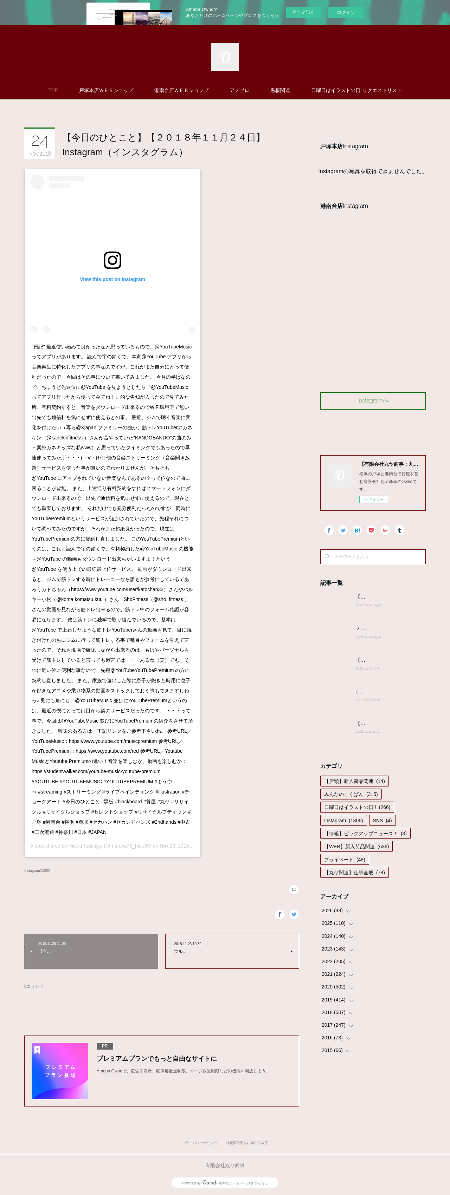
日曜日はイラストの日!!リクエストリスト (356, 90)
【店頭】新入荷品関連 (354, 781)
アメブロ (239, 90)
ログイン (346, 12)
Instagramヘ (373, 400)
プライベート (344, 859)
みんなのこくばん (351, 794)
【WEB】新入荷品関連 (356, 846)
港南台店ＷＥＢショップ (181, 90)
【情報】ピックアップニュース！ (365, 833)
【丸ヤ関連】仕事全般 (354, 872)
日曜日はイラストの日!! (357, 807)
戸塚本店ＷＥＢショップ (106, 90)
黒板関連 (280, 90)
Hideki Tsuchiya (85, 846)
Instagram (343, 820)
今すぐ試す (303, 12)
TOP (53, 90)
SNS (382, 820)
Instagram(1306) (37, 871)
